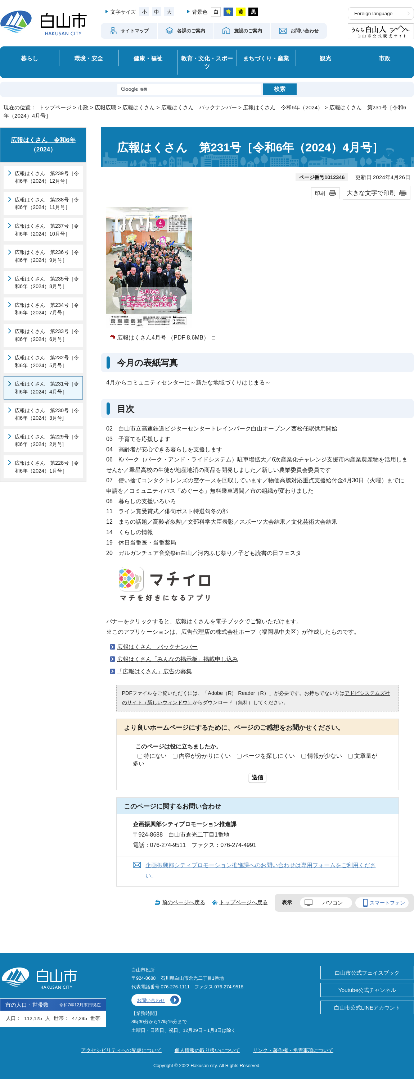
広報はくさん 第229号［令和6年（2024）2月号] (47, 440)
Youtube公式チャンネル (367, 990)
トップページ (55, 107)
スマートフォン (387, 903)
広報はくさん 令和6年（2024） (283, 107)
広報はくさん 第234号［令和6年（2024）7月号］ (47, 309)
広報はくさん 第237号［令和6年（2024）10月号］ (47, 230)
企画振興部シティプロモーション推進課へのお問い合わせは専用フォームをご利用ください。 (260, 870)
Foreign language (373, 13)
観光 (325, 58)
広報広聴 (105, 107)
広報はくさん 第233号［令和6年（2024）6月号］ (47, 335)
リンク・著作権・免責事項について (293, 1050)
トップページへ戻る (243, 902)
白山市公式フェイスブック (367, 973)
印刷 (320, 193)
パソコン (333, 903)
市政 (384, 58)
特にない (155, 756)
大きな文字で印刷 (371, 192)
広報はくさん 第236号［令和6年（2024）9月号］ (47, 256)
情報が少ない (324, 756)
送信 (257, 777)
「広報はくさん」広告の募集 (154, 671)
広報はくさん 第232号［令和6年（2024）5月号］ (47, 361)
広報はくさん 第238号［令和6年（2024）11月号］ (47, 203)
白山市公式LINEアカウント (367, 1008)
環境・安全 (88, 58)
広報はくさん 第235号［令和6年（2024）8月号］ (47, 283)
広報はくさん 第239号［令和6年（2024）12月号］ (47, 177)
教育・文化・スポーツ (207, 62)
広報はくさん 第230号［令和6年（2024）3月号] (47, 414)
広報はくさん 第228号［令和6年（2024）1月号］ (47, 467)
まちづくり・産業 (266, 58)
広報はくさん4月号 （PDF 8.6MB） (166, 337)
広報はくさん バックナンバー (199, 107)
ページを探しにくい (269, 756)
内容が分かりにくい (205, 756)
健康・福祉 (148, 58)
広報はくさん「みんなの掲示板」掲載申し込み (177, 659)
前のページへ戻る (183, 902)
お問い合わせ (151, 1000)
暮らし (29, 58)
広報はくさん (138, 107)
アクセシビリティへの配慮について (121, 1050)
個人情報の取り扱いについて (207, 1050)
